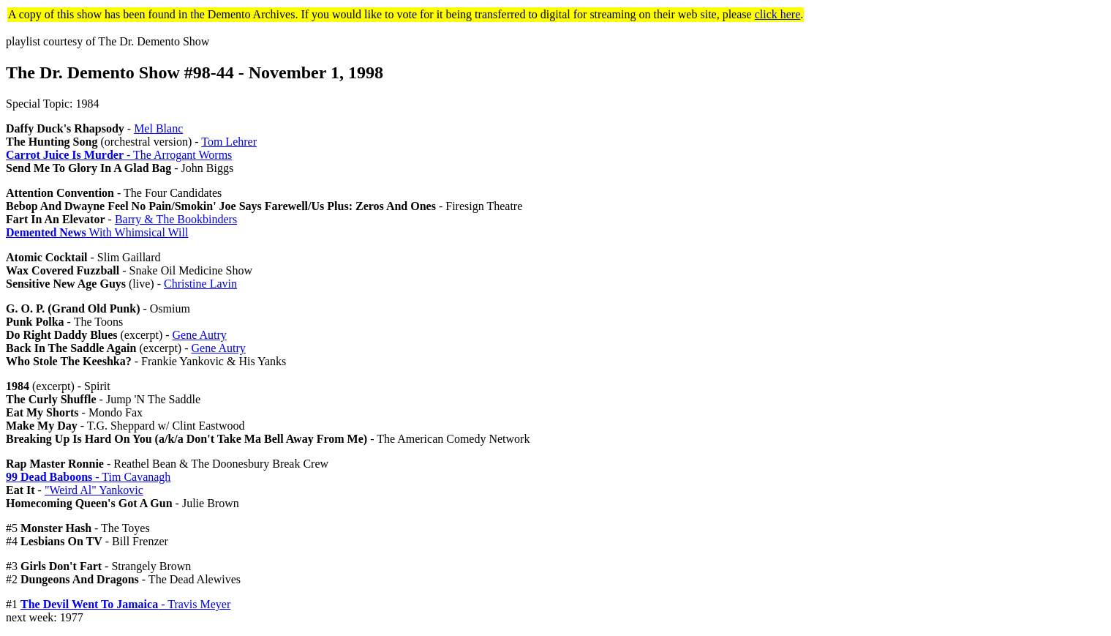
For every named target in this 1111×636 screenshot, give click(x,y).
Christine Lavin (200, 283)
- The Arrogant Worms (119, 155)
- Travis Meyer (125, 604)
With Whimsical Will (97, 232)
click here (778, 14)
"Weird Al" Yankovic (94, 490)
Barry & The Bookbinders (176, 219)
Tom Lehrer (229, 141)
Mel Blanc (158, 128)
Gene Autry (200, 335)
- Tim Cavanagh (88, 477)
